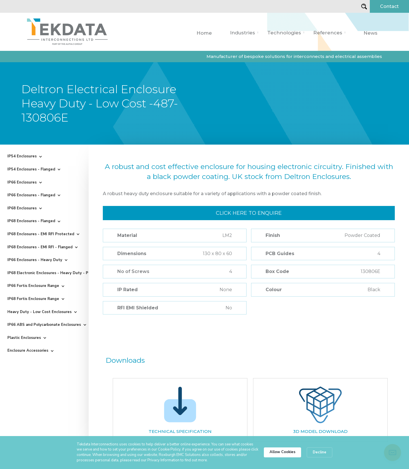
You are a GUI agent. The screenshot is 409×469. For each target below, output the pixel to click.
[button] (244, 32)
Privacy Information (163, 460)
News (370, 33)
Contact (389, 6)
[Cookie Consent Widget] (204, 452)
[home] (67, 31)
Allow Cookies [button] (282, 452)
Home (204, 33)
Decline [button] (319, 452)
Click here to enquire (249, 213)
